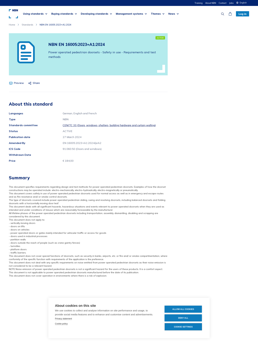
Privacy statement (63, 318)
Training (198, 3)
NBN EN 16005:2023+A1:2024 (55, 24)
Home (12, 24)
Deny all (183, 318)
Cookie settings (183, 327)
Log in (242, 13)
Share (36, 83)
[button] (242, 2)
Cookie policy (61, 323)
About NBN (210, 3)
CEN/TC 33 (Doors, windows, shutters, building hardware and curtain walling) (109, 125)
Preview (19, 83)
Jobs (231, 3)
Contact (222, 3)
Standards (27, 24)
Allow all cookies (183, 309)
